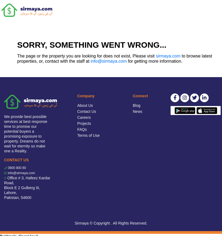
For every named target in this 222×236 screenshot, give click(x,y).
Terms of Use (88, 135)
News (137, 111)
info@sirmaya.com (109, 61)
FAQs (82, 129)
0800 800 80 (17, 168)
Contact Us (86, 111)
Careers (84, 117)
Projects (84, 123)
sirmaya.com (168, 56)
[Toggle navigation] (214, 10)
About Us (85, 105)
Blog (136, 105)
